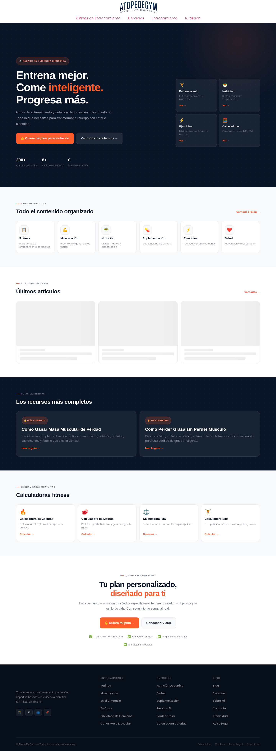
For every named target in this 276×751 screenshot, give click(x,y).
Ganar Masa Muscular (115, 723)
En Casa (106, 708)
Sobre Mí (219, 701)
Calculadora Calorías (171, 723)
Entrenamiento (164, 18)
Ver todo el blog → (248, 212)
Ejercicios (136, 18)
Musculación (109, 693)
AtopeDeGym (27, 744)
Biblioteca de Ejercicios (116, 716)
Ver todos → (252, 292)
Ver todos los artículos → (99, 138)
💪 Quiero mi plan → (119, 623)
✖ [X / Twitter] (29, 712)
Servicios (219, 693)
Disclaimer (253, 744)
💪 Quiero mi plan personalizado (45, 138)
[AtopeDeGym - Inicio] (28, 687)
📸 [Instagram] (19, 712)
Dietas (161, 693)
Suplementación (168, 701)
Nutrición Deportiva (170, 685)
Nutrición (192, 18)
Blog (216, 685)
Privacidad (220, 716)
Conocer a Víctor (158, 623)
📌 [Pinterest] (47, 712)
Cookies (220, 744)
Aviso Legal (220, 723)
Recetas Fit (164, 708)
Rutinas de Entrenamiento (98, 18)
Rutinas (105, 685)
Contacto (219, 708)
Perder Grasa (166, 716)
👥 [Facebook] (38, 712)
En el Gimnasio (110, 701)
